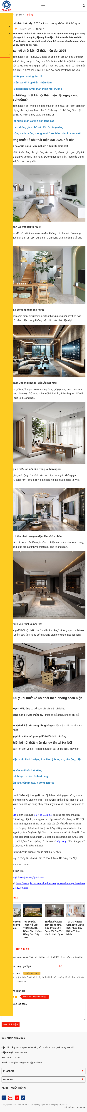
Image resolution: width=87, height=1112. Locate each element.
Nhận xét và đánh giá (13, 990)
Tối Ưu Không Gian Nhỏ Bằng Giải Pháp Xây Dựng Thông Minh (75, 927)
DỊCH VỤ (8, 1079)
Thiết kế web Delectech (73, 1107)
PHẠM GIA (8, 1071)
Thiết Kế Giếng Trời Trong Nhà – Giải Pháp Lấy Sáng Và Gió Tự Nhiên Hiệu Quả (54, 927)
